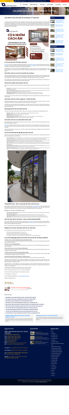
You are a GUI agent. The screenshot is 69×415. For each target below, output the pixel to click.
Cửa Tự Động (50, 4)
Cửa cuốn (42, 4)
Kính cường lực (34, 4)
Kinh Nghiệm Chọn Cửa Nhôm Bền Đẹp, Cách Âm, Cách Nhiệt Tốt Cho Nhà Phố (21, 297)
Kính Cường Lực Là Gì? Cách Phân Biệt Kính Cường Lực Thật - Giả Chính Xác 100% (21, 302)
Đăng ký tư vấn (57, 1)
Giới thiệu (53, 373)
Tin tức (52, 372)
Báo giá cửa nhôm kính (55, 355)
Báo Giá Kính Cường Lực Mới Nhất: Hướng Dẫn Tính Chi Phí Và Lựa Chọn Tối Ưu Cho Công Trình (24, 306)
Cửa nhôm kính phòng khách (56, 351)
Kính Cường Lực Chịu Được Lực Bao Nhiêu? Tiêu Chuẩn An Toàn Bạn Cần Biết (20, 299)
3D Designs (58, 4)
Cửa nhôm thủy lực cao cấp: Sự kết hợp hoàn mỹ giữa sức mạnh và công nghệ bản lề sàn (23, 312)
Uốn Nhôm (53, 333)
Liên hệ (52, 375)
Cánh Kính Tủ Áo (54, 335)
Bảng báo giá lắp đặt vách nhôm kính (57, 344)
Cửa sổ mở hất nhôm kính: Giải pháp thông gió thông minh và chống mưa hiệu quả (21, 307)
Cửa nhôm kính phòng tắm (56, 348)
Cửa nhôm (25, 4)
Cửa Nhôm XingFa (54, 341)
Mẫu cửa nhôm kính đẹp (56, 346)
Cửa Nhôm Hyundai (55, 356)
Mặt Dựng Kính (54, 361)
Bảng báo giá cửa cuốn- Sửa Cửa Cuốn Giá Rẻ (46, 315)
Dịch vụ (65, 4)
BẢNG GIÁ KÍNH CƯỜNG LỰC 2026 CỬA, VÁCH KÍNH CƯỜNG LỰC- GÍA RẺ (59, 21)
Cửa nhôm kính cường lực (56, 353)
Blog (52, 331)
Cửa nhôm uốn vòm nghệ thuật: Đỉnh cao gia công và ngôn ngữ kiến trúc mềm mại (21, 311)
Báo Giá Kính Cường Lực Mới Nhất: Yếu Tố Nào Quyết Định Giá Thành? (19, 300)
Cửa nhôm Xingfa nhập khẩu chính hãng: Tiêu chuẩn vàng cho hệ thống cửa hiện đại (22, 309)
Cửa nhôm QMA (54, 358)
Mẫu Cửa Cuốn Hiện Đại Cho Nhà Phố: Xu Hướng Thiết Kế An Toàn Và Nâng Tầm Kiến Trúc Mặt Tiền (25, 304)
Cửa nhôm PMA (54, 360)
